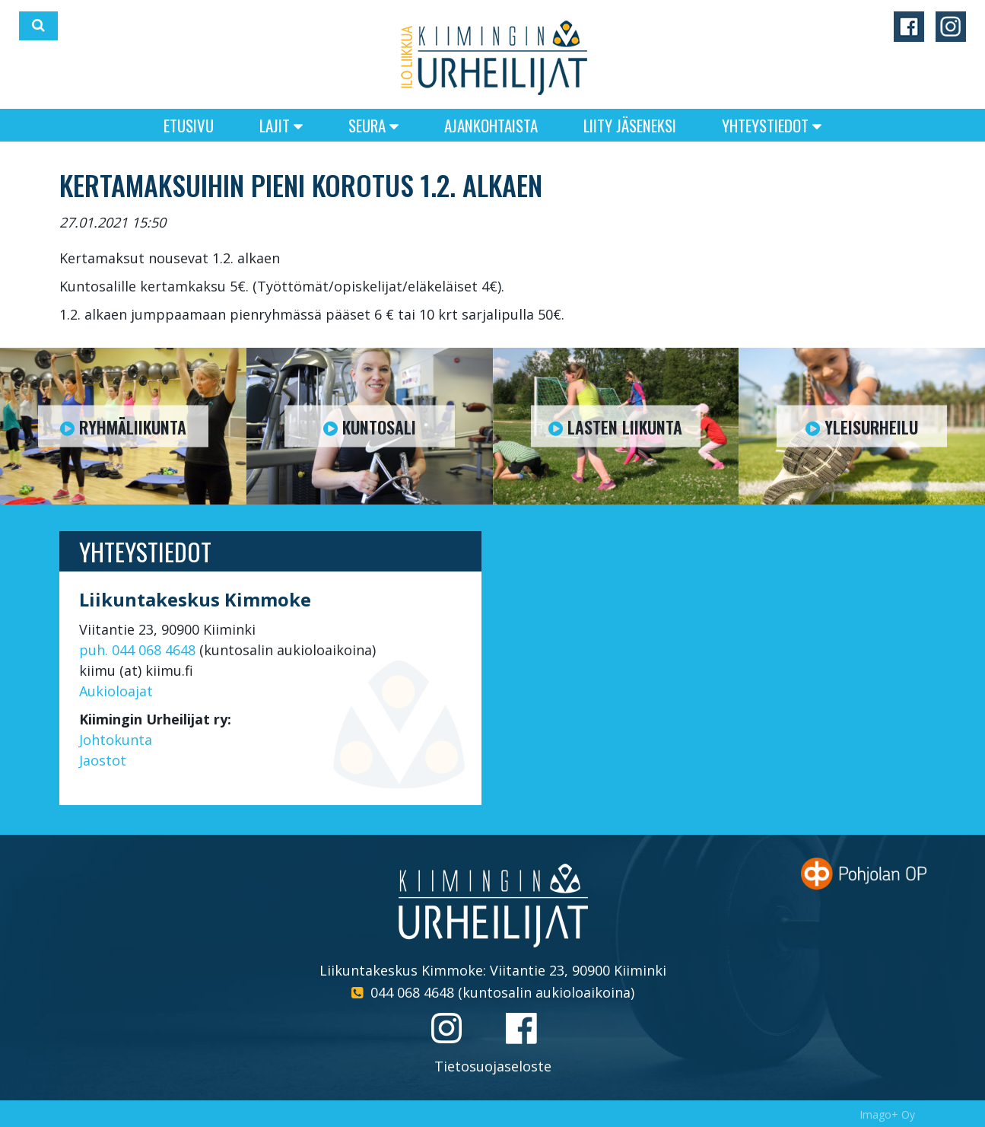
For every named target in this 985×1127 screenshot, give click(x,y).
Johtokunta (115, 740)
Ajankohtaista (491, 125)
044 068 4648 (412, 992)
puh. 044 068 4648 (137, 650)
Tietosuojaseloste (492, 1066)
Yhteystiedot (771, 125)
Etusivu (189, 125)
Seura (373, 125)
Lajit (281, 125)
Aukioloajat (116, 691)
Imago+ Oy (887, 1114)
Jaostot (102, 760)
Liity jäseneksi (629, 125)
